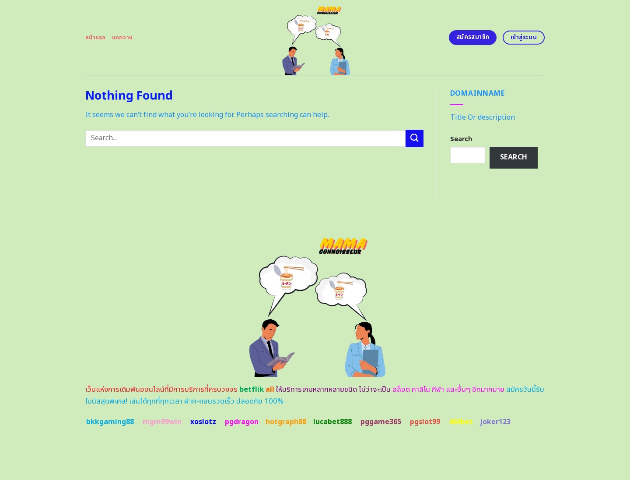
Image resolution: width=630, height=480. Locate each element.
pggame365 (380, 422)
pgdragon (242, 422)
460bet (461, 422)
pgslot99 (425, 422)
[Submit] (414, 138)
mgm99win (162, 422)
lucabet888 (332, 422)
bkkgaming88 (110, 422)
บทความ (122, 37)
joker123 (495, 422)
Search (461, 139)
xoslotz (203, 422)
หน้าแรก (95, 37)
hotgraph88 (286, 422)
